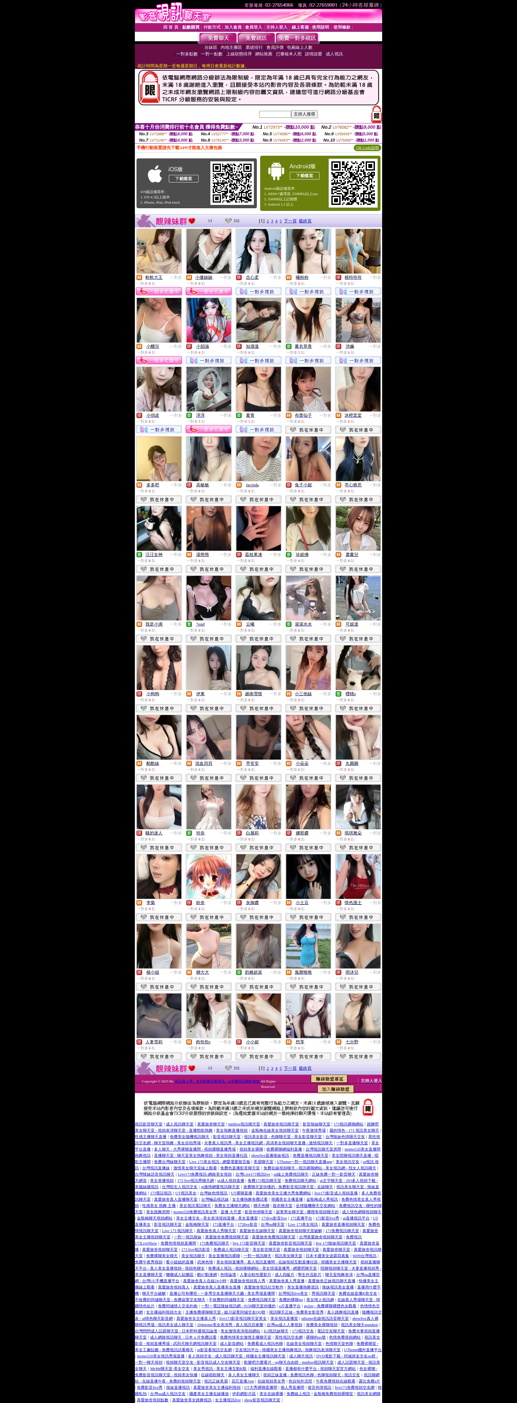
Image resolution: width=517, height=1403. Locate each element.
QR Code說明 (367, 148)
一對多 (176, 277)
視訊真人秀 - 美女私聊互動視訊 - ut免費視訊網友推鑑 (217, 1081)
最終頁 (305, 220)
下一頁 (290, 220)
